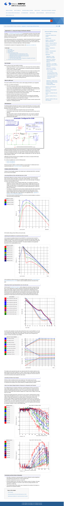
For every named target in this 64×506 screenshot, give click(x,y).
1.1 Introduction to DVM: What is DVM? (15, 33)
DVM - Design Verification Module (13, 12)
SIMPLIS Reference (40, 12)
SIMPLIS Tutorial (9, 10)
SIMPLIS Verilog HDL (10, 15)
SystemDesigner (24, 12)
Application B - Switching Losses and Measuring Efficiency (50, 60)
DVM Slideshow (10, 51)
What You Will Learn (11, 50)
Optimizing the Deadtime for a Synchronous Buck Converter (18, 496)
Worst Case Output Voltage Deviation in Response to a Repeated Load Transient (22, 58)
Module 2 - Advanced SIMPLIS (51, 43)
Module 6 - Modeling (49, 52)
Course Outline (48, 33)
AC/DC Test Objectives (11, 162)
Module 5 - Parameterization (51, 51)
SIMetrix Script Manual (50, 12)
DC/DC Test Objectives (11, 161)
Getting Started (48, 38)
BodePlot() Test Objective (15, 287)
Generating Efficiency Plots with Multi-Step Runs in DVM (18, 53)
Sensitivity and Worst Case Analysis (15, 57)
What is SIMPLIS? (17, 10)
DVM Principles (10, 492)
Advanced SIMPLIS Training (27, 10)
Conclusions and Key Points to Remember (14, 59)
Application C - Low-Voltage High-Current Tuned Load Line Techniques (51, 65)
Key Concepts (10, 49)
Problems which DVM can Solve (13, 52)
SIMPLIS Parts (37, 10)
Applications (19, 26)
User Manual (32, 12)
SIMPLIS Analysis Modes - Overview (48, 10)
